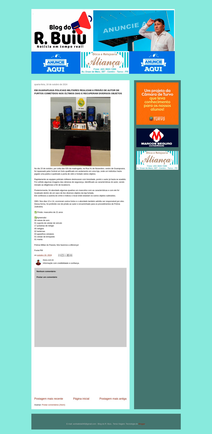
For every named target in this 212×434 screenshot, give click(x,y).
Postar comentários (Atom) (53, 405)
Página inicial (81, 398)
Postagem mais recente (48, 398)
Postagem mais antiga (113, 398)
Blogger (141, 424)
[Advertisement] (80, 372)
